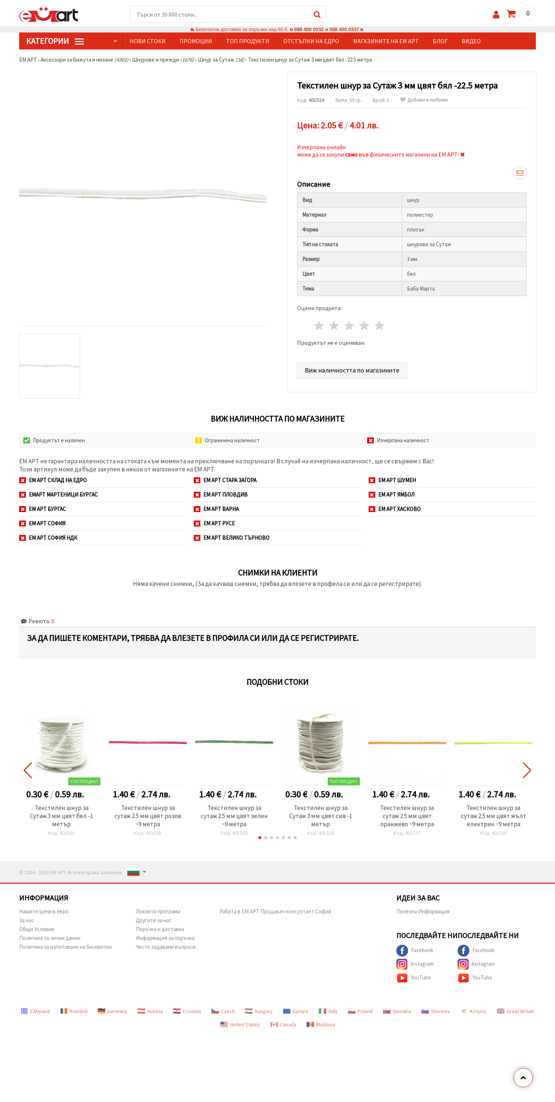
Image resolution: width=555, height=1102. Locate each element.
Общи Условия (36, 929)
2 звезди (334, 325)
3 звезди (349, 325)
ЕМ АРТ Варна (216, 508)
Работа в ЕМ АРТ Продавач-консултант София (275, 911)
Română (73, 1011)
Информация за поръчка (165, 937)
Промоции (196, 41)
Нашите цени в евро (44, 911)
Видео (471, 41)
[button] (259, 837)
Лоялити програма (158, 911)
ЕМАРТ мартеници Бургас (58, 494)
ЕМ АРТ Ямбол (391, 494)
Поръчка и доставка (160, 929)
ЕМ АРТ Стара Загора (225, 480)
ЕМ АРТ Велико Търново (231, 537)
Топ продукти (247, 41)
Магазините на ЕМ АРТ (386, 41)
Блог (440, 41)
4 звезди (364, 325)
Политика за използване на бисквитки (65, 946)
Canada (283, 1024)
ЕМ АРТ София (42, 523)
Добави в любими (424, 100)
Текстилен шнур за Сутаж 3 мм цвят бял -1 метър (61, 816)
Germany (112, 1011)
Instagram (415, 964)
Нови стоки (148, 41)
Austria (150, 1011)
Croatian (187, 1011)
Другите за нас (154, 920)
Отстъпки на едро (311, 41)
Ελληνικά (35, 1011)
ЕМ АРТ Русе (214, 523)
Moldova (321, 1024)
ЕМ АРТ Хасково (395, 508)
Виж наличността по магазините (352, 370)
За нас (26, 920)
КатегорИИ (55, 41)
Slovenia (435, 1011)
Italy (328, 1011)
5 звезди (379, 325)
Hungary (259, 1011)
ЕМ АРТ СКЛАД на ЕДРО (53, 480)
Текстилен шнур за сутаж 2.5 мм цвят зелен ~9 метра (234, 816)
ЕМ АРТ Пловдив (221, 494)
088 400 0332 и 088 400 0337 (326, 29)
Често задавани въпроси (166, 946)
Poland (360, 1011)
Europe (295, 1011)
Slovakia (397, 1011)
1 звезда (319, 325)
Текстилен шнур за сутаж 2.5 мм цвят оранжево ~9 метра (407, 816)
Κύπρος (473, 1011)
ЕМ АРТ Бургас (42, 508)
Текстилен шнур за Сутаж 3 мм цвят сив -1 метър (320, 816)
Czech (223, 1011)
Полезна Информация (422, 911)
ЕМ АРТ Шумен (392, 480)
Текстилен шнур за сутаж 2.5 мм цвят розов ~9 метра (147, 816)
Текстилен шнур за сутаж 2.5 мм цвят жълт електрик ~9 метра (493, 816)
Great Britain (515, 1011)
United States (240, 1024)
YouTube (413, 978)
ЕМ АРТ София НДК (48, 537)
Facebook (414, 951)
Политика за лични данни (49, 937)
